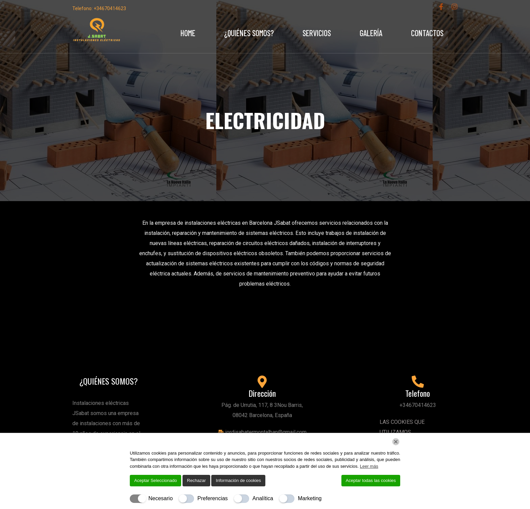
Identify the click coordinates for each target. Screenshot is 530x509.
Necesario (160, 498)
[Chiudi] (395, 441)
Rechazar (196, 480)
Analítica (262, 498)
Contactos (427, 33)
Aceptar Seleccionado (155, 480)
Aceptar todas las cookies (371, 480)
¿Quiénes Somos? (249, 33)
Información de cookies (238, 480)
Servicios (317, 33)
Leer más (369, 466)
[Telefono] (418, 382)
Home (187, 33)
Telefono (417, 393)
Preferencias (212, 498)
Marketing (309, 498)
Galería (371, 33)
